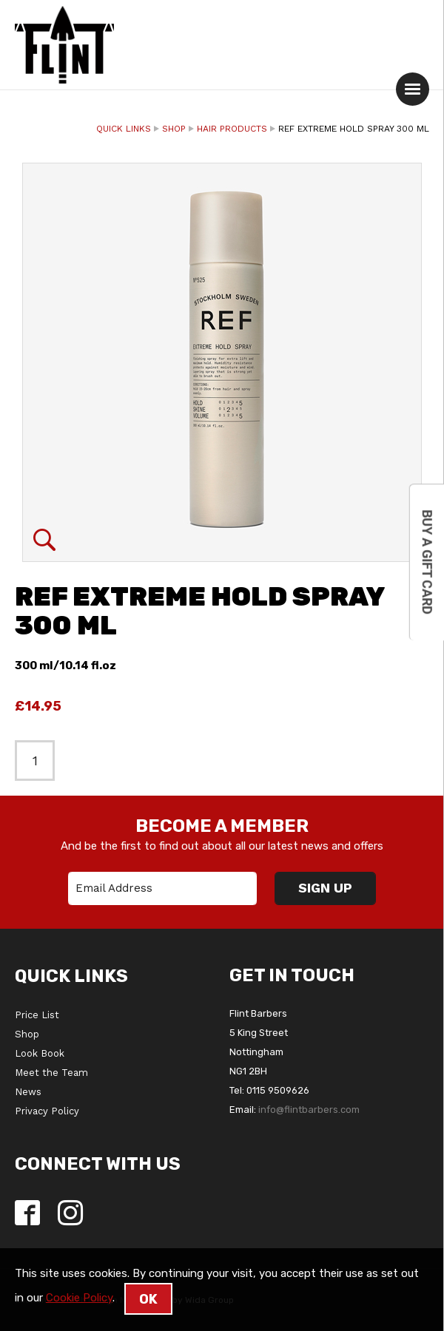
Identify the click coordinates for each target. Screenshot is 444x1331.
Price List (37, 1014)
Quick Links (123, 128)
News (28, 1091)
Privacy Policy (47, 1111)
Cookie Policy (79, 1297)
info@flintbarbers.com (309, 1109)
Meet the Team (51, 1072)
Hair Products (232, 128)
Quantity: (7, 112)
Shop (174, 128)
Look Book (39, 1053)
